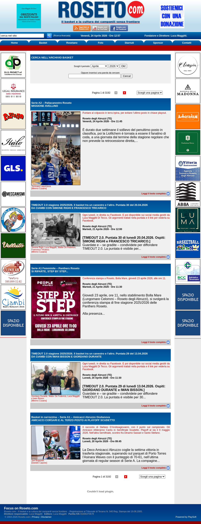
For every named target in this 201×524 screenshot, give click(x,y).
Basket (43, 42)
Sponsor (158, 42)
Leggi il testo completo (156, 193)
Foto (100, 42)
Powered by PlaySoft (186, 517)
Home (14, 42)
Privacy (35, 517)
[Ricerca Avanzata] (61, 36)
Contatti (186, 42)
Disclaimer (46, 517)
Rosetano (72, 42)
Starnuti (129, 42)
